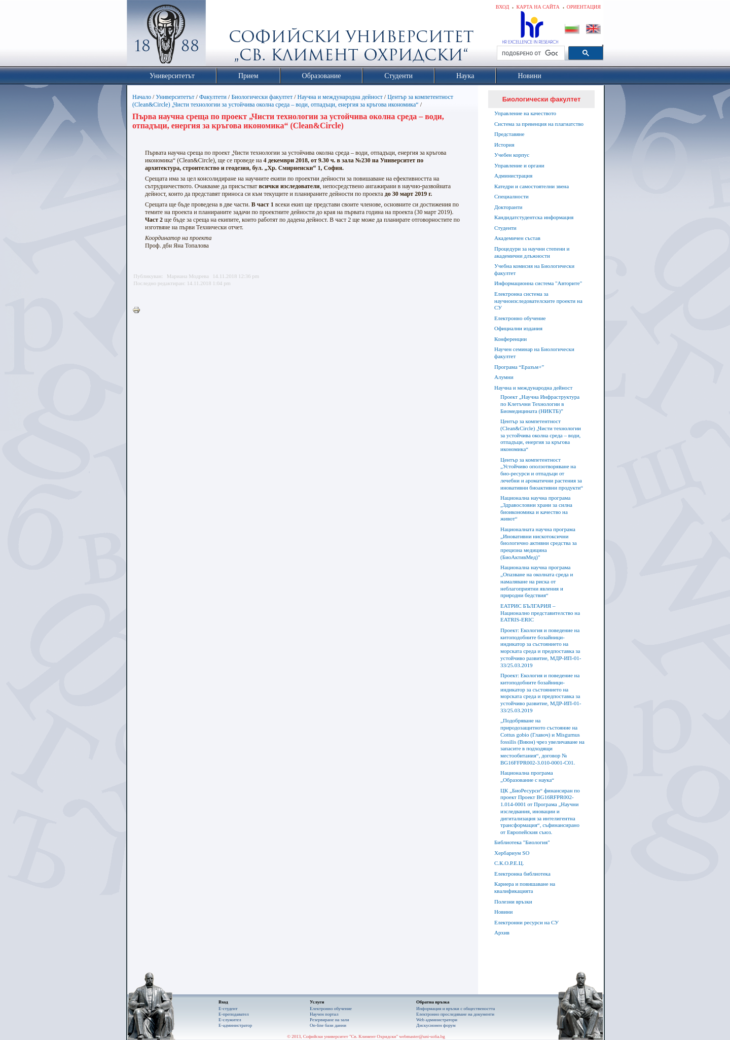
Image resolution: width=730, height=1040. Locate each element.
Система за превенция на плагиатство (538, 124)
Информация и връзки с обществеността (455, 1008)
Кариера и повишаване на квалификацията (524, 887)
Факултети (213, 96)
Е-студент (228, 1008)
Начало (141, 96)
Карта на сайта (537, 7)
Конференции (510, 339)
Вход (502, 7)
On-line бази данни (328, 1025)
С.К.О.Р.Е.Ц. (509, 863)
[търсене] (530, 53)
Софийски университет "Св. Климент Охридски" (223, 35)
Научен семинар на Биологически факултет (534, 352)
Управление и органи (519, 165)
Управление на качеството (525, 113)
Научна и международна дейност (340, 96)
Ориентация (584, 7)
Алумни (504, 377)
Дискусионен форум (436, 1025)
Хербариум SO (511, 853)
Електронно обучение (520, 318)
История (504, 145)
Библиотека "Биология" (522, 842)
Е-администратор (235, 1025)
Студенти (505, 228)
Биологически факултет (262, 96)
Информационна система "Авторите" (538, 283)
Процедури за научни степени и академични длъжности (531, 252)
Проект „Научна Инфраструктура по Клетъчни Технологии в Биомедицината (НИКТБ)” (539, 404)
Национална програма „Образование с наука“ (527, 776)
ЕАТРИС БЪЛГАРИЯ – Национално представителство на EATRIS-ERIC (540, 613)
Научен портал (324, 1014)
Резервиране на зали (329, 1019)
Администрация (513, 175)
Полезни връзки (513, 901)
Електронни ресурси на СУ (526, 922)
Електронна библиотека (522, 874)
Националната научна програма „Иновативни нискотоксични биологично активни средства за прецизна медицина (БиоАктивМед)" (538, 543)
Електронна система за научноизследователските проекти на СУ (538, 301)
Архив (501, 932)
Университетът (175, 96)
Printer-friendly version (138, 310)
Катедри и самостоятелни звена (531, 186)
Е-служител (229, 1019)
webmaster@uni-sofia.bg (422, 1036)
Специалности (511, 196)
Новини (503, 912)
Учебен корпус (511, 155)
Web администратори (436, 1019)
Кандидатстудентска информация (533, 217)
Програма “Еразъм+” (519, 367)
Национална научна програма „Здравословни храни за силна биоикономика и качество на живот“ (536, 508)
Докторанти (508, 207)
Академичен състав (517, 238)
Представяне (509, 134)
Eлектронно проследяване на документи (455, 1014)
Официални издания (518, 328)
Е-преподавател (233, 1014)
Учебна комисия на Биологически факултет (534, 269)
